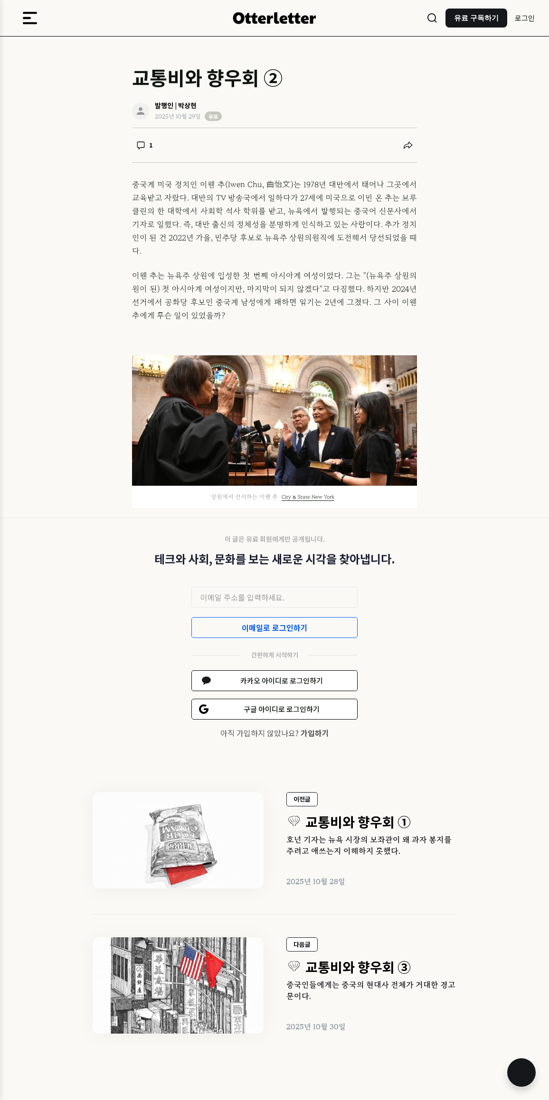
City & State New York (308, 496)
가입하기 (315, 733)
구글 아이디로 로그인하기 (282, 709)
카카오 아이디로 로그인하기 (281, 680)
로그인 (525, 18)
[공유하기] (408, 145)
